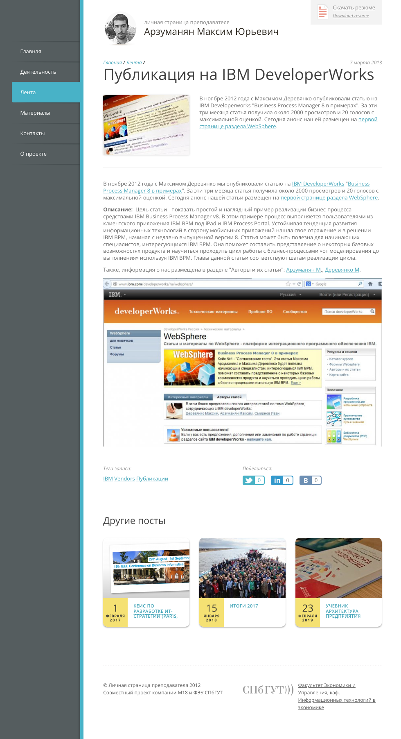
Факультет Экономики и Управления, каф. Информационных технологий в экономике (337, 696)
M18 (183, 692)
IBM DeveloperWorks (318, 183)
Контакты (32, 133)
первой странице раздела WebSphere (329, 197)
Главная (30, 51)
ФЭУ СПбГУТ (208, 692)
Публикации (152, 478)
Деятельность (38, 71)
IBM (108, 478)
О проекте (33, 153)
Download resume (351, 16)
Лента (28, 92)
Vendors (124, 478)
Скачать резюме (354, 8)
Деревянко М (342, 269)
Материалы (35, 112)
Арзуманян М (303, 269)
